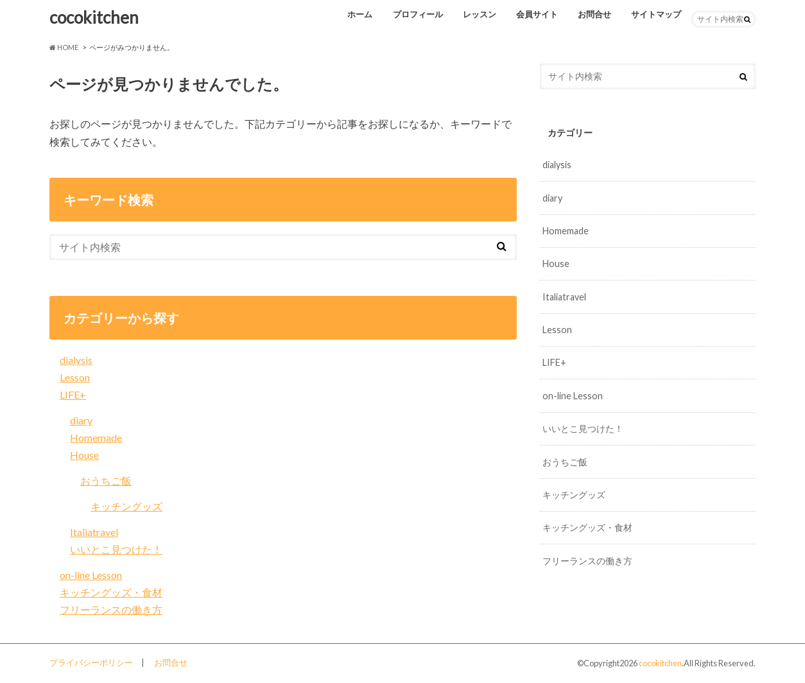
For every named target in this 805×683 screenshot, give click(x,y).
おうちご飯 (106, 480)
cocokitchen (94, 17)
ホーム (359, 14)
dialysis (76, 360)
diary (81, 420)
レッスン (479, 14)
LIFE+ (73, 394)
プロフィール (418, 14)
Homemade (96, 437)
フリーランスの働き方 (111, 609)
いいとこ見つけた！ (116, 549)
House (84, 455)
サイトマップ (656, 14)
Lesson (75, 377)
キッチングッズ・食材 (111, 592)
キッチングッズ (126, 506)
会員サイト (537, 14)
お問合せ (594, 14)
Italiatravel (94, 532)
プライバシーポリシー (91, 662)
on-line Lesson (91, 575)
